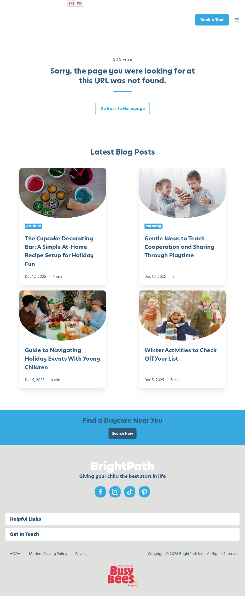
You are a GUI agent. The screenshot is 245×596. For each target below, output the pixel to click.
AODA (15, 553)
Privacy (81, 553)
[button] (237, 20)
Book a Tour (212, 20)
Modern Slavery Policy (48, 553)
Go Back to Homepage (123, 108)
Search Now (122, 433)
